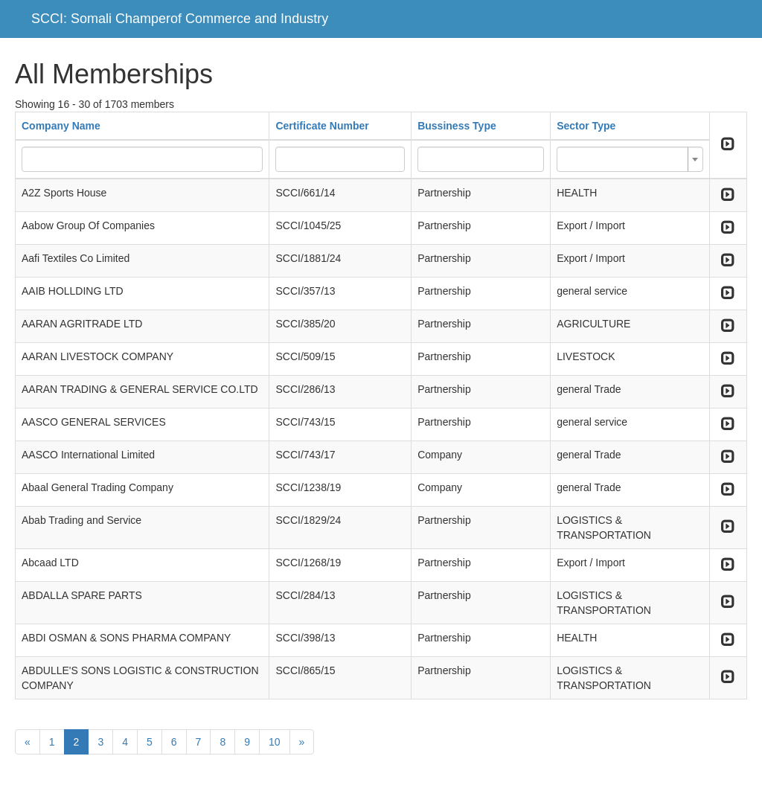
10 (275, 742)
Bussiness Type (456, 126)
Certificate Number (321, 126)
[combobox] (630, 159)
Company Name (61, 126)
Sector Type (586, 126)
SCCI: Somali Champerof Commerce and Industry (179, 18)
